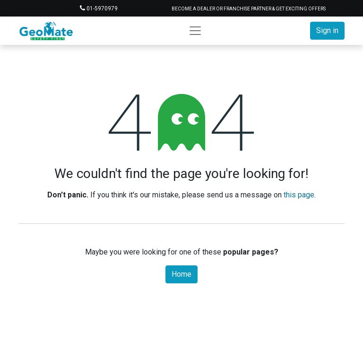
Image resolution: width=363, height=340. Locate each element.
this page (299, 194)
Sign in (327, 30)
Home (181, 274)
